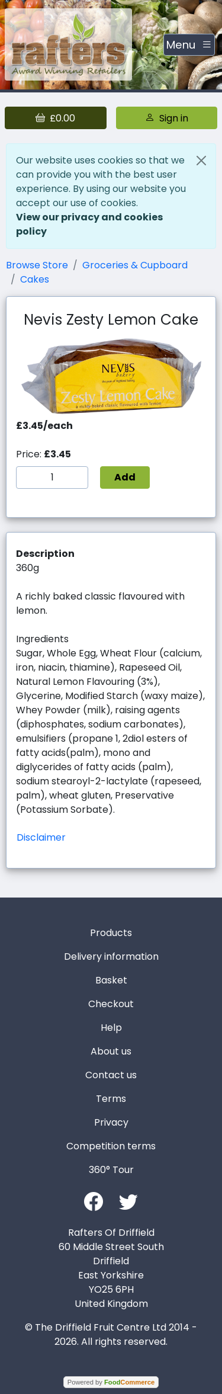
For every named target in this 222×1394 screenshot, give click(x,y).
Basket (111, 980)
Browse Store (37, 265)
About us (111, 1051)
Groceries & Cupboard (135, 265)
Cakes (34, 279)
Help (111, 1027)
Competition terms (111, 1146)
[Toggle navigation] (189, 45)
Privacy (111, 1122)
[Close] (201, 160)
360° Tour (111, 1170)
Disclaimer (41, 837)
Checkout (111, 1004)
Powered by (111, 1382)
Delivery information (111, 956)
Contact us (111, 1075)
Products (111, 933)
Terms (111, 1098)
